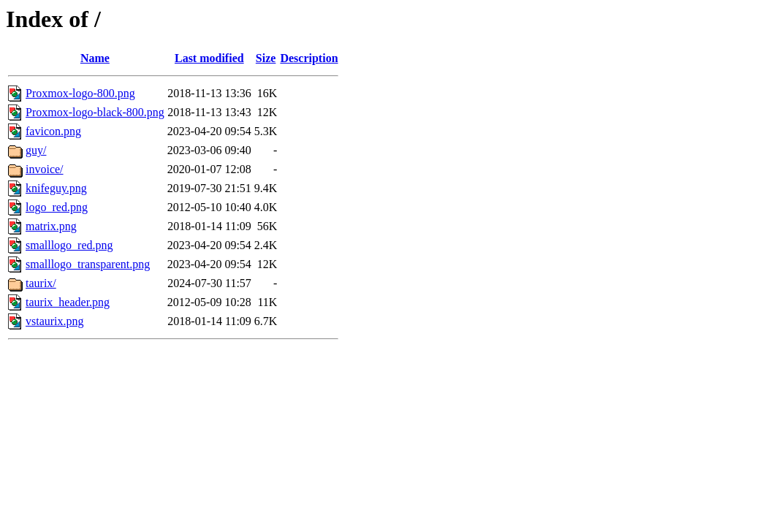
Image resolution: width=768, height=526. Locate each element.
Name (95, 58)
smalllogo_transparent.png (88, 264)
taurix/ (41, 283)
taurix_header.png (68, 302)
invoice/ (45, 169)
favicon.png (53, 131)
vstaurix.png (55, 321)
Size (266, 58)
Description (309, 58)
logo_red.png (57, 207)
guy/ (36, 150)
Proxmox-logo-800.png (80, 93)
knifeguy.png (56, 188)
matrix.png (51, 226)
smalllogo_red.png (69, 245)
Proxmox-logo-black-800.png (95, 112)
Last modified (209, 58)
